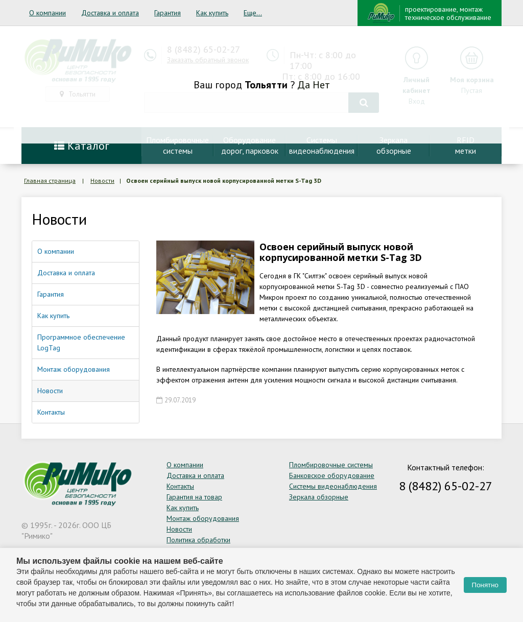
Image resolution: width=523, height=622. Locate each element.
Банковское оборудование (331, 475)
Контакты (51, 412)
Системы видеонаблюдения (333, 486)
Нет (321, 84)
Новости (102, 180)
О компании (47, 12)
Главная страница (50, 180)
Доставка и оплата (110, 12)
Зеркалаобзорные (393, 145)
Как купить (212, 12)
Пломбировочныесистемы (177, 145)
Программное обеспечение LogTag (81, 342)
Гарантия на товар (194, 496)
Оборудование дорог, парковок (249, 145)
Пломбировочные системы (331, 464)
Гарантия (167, 12)
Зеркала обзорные (318, 496)
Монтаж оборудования (73, 369)
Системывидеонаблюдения (321, 145)
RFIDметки (465, 145)
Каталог (81, 145)
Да (303, 84)
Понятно (485, 585)
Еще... (253, 12)
